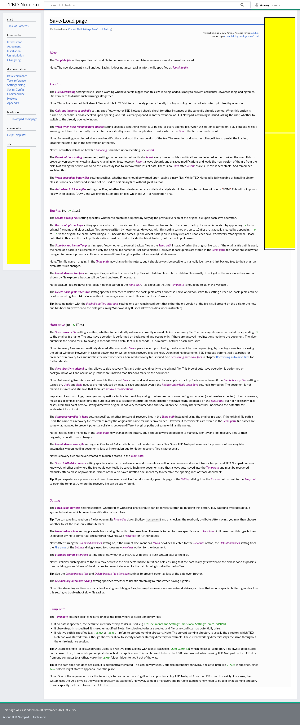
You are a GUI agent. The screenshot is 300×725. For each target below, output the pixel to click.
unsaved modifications (119, 389)
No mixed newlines (66, 531)
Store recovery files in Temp (71, 416)
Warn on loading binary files (72, 177)
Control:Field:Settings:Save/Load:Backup (89, 29)
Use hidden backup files (69, 273)
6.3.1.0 (254, 32)
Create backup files (67, 217)
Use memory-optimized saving (73, 580)
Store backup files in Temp (71, 245)
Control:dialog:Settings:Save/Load (241, 36)
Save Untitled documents (70, 463)
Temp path (165, 245)
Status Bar (217, 400)
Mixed (156, 542)
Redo (79, 384)
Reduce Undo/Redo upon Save (180, 384)
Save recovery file (66, 332)
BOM (226, 189)
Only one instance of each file (73, 110)
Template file (63, 60)
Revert (183, 131)
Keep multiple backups (69, 225)
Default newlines (230, 542)
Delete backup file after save (72, 292)
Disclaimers (39, 716)
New (53, 53)
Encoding (101, 150)
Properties (120, 519)
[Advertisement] (18, 206)
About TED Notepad (16, 716)
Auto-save (57, 324)
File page (60, 547)
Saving (55, 500)
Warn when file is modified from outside (79, 126)
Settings (186, 479)
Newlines (208, 531)
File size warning (65, 91)
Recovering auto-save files (186, 357)
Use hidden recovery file (69, 444)
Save (132, 348)
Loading (56, 84)
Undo (176, 166)
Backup (55, 210)
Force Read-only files (67, 507)
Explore (215, 479)
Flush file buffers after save (102, 303)
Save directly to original (69, 368)
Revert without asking (68, 157)
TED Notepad (23, 4)
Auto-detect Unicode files (70, 189)
